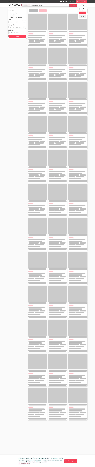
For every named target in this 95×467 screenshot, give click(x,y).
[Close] (70, 461)
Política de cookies (24, 463)
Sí (82, 13)
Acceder (72, 1)
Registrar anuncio (81, 1)
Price (9, 19)
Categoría (11, 10)
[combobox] (9, 1)
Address (10, 30)
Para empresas (64, 1)
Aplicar (17, 36)
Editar (82, 16)
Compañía (11, 25)
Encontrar (73, 5)
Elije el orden (33, 10)
